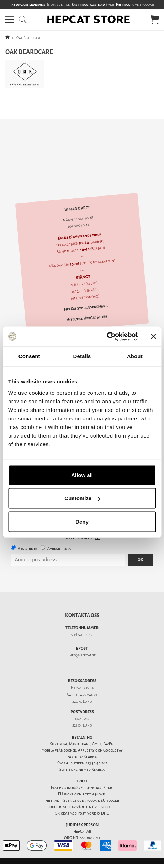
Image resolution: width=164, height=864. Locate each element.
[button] (9, 19)
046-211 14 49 (82, 622)
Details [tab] (82, 356)
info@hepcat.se (82, 642)
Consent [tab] (29, 356)
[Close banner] (153, 336)
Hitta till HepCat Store (86, 305)
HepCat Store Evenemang (86, 295)
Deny (82, 521)
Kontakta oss (82, 602)
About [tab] (135, 356)
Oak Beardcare (28, 38)
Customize (82, 498)
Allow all (82, 475)
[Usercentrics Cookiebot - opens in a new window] (106, 336)
